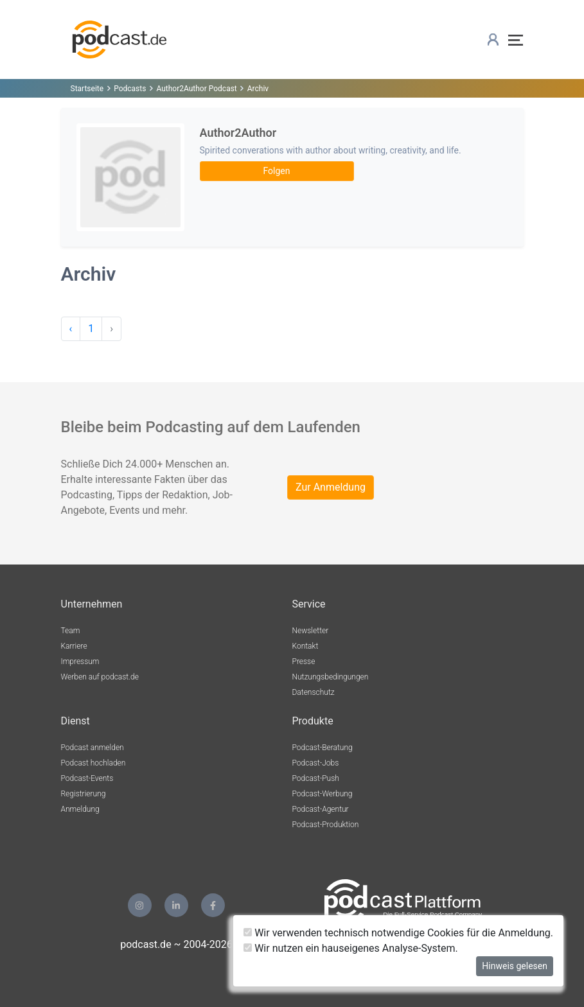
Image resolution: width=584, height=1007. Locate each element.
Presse (303, 661)
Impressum (80, 661)
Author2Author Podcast (196, 88)
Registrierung (83, 793)
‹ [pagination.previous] (71, 328)
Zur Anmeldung (331, 487)
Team (70, 630)
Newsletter (310, 630)
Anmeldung (80, 809)
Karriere (74, 646)
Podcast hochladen (93, 762)
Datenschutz (313, 692)
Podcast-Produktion (325, 824)
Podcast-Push (315, 778)
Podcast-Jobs (315, 762)
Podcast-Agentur (320, 809)
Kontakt (305, 646)
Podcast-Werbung (322, 793)
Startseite (87, 88)
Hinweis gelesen (514, 966)
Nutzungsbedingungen (330, 676)
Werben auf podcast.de (100, 676)
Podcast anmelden (92, 747)
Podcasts (130, 88)
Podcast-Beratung (322, 747)
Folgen (276, 171)
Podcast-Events (87, 778)
